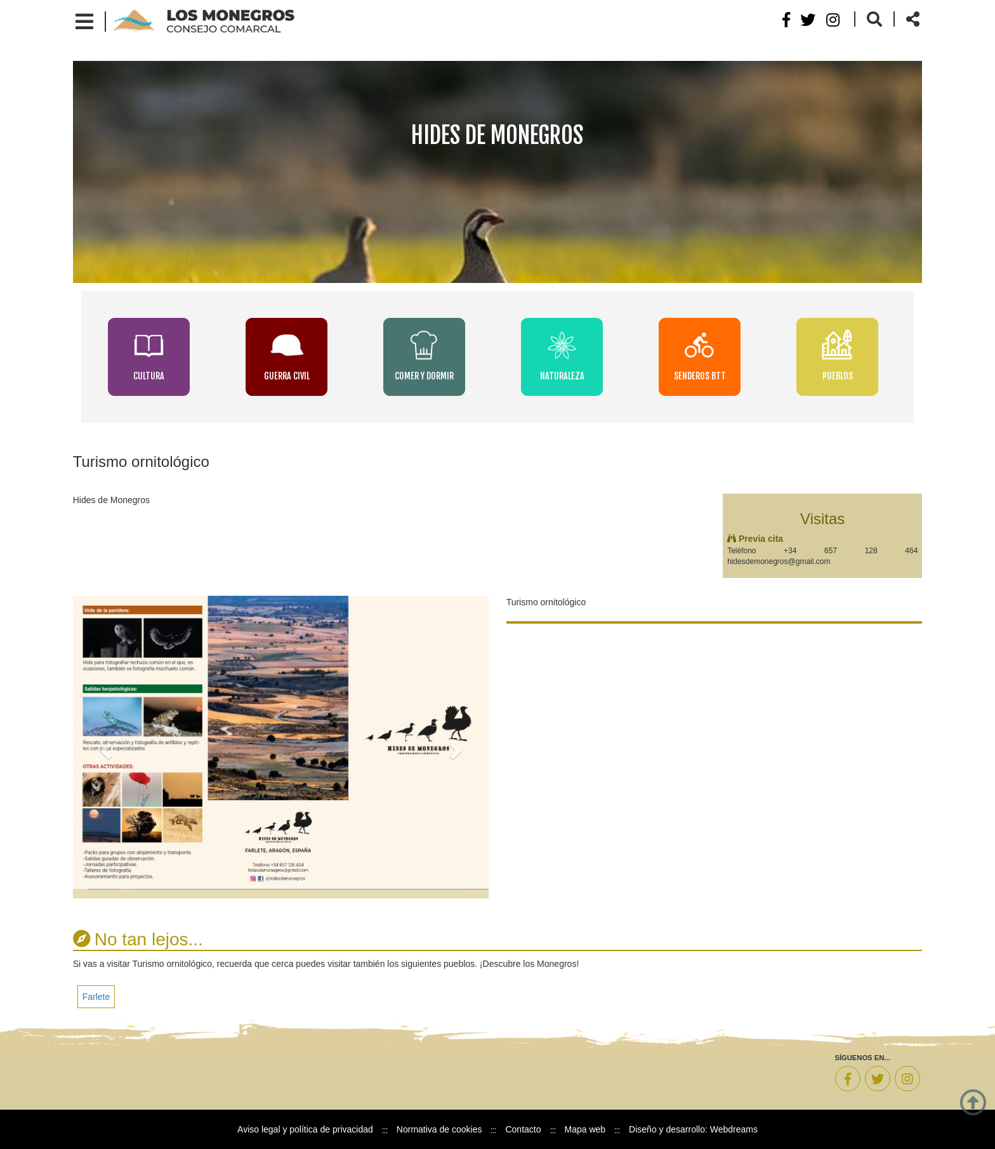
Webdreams (734, 1129)
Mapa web (585, 1129)
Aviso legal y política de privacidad (305, 1129)
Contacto (523, 1129)
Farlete (96, 997)
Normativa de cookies (439, 1129)
